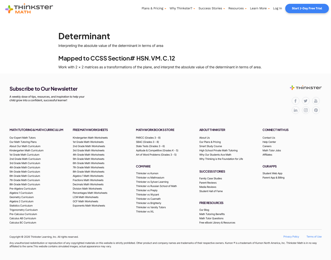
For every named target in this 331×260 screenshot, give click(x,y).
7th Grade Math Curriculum (25, 180)
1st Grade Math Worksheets (88, 141)
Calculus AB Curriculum (23, 218)
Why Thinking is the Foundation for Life (221, 158)
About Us (204, 137)
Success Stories (210, 8)
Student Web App (272, 173)
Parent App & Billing (274, 177)
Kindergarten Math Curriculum (26, 150)
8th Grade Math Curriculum (25, 184)
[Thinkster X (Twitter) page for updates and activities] (306, 101)
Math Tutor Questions (211, 218)
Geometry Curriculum (22, 197)
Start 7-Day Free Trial (307, 8)
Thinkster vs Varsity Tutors (151, 207)
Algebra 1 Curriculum (21, 192)
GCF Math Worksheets (85, 201)
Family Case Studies (210, 178)
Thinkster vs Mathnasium (150, 177)
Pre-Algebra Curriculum (23, 188)
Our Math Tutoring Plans (23, 141)
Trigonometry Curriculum (24, 209)
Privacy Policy (291, 236)
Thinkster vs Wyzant (147, 194)
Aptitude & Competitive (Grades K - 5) (157, 150)
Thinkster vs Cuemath (148, 198)
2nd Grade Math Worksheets (89, 146)
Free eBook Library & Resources (217, 222)
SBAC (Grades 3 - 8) (147, 141)
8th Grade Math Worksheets (88, 171)
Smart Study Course (210, 146)
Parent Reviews (207, 182)
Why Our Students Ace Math (215, 154)
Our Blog (204, 209)
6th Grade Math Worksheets (88, 163)
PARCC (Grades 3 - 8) (148, 137)
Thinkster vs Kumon (147, 173)
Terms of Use (313, 236)
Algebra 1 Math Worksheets (88, 175)
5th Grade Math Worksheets (88, 158)
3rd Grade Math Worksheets (89, 150)
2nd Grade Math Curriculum (25, 158)
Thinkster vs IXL (145, 211)
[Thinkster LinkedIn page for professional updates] (295, 110)
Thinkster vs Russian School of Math (156, 186)
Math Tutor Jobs (272, 150)
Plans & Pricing (152, 8)
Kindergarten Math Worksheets (90, 137)
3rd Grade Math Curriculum (25, 163)
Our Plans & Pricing (210, 141)
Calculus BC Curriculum (23, 222)
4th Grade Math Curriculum (25, 167)
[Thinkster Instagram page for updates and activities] (306, 110)
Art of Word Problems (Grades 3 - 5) (156, 154)
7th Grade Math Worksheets (88, 167)
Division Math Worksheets (87, 188)
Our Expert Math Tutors (23, 137)
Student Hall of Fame (211, 191)
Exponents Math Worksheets (89, 205)
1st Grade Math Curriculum (24, 154)
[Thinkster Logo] (35, 8)
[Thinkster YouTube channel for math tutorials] (316, 101)
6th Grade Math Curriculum (25, 175)
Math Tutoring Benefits (212, 214)
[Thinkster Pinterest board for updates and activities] (316, 110)
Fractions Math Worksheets (88, 180)
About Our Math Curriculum (25, 146)
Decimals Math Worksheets (88, 184)
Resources (236, 8)
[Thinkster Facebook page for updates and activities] (295, 101)
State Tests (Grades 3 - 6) (150, 146)
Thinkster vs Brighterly (148, 203)
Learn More (258, 8)
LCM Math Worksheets (85, 197)
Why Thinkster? (181, 8)
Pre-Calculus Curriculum (23, 214)
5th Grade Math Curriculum (25, 171)
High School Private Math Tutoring (218, 150)
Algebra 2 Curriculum (22, 201)
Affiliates (267, 154)
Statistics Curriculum (21, 205)
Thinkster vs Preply (146, 190)
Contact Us (269, 137)
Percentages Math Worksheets (90, 192)
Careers (267, 146)
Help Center (269, 141)
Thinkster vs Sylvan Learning (152, 181)
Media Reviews (207, 186)
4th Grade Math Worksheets (88, 154)
